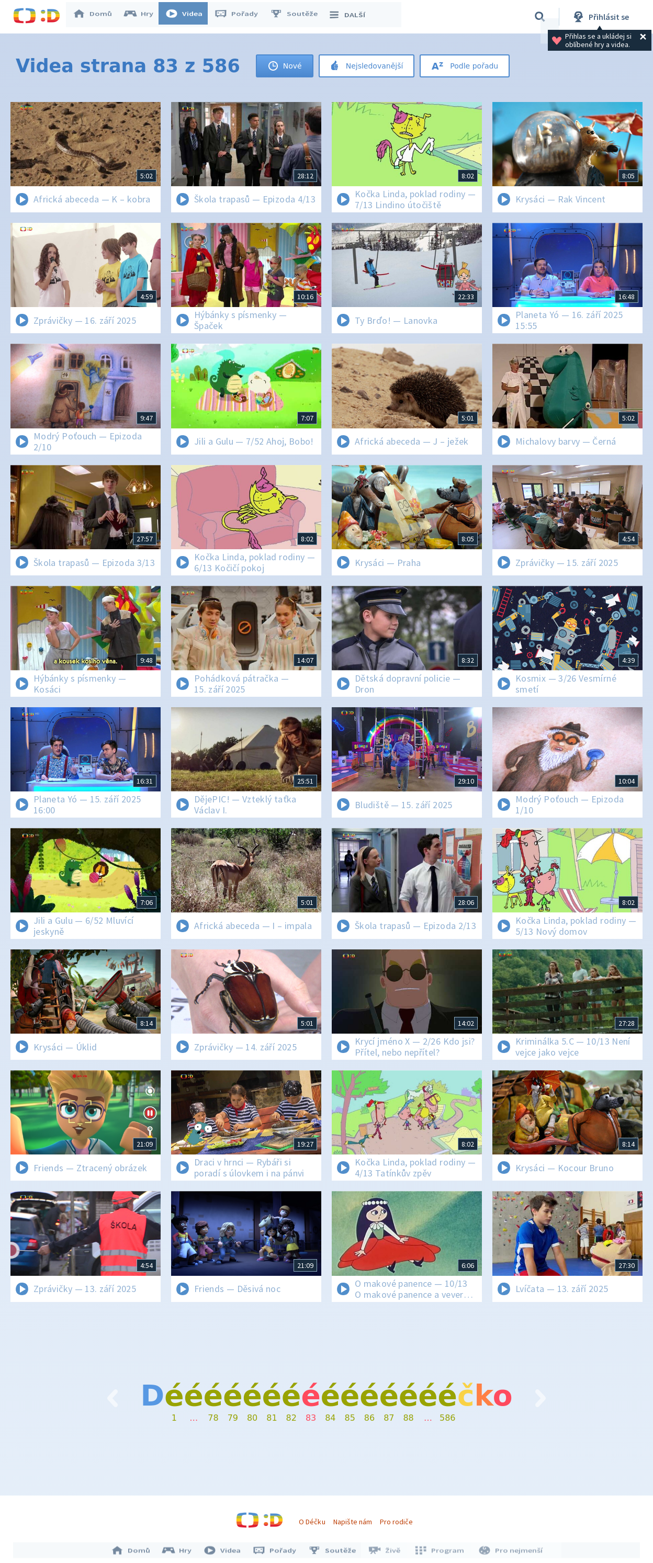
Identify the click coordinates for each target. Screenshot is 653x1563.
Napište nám (352, 1521)
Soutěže (298, 17)
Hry (143, 17)
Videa (189, 17)
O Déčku (312, 1521)
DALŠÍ (351, 17)
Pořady (241, 17)
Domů (97, 17)
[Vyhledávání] (540, 16)
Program (439, 1551)
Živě (386, 1551)
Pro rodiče (396, 1521)
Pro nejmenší (508, 1551)
